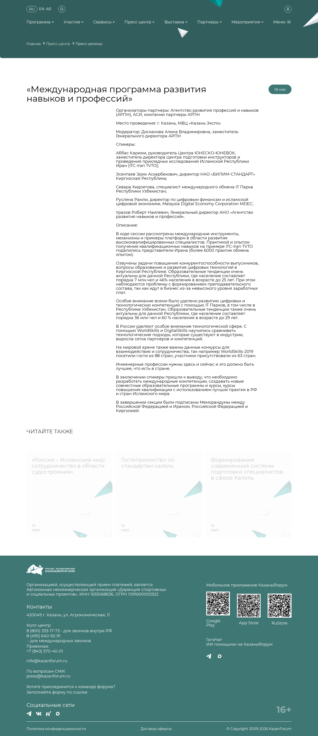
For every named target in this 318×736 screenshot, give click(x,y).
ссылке (80, 692)
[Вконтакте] (39, 713)
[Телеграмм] (28, 713)
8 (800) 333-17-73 (43, 631)
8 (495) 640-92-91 (43, 636)
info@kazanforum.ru (46, 661)
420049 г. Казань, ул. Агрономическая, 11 (68, 615)
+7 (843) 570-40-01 (44, 651)
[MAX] (57, 713)
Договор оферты (156, 729)
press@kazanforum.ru (48, 676)
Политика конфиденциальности (56, 729)
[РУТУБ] (48, 713)
